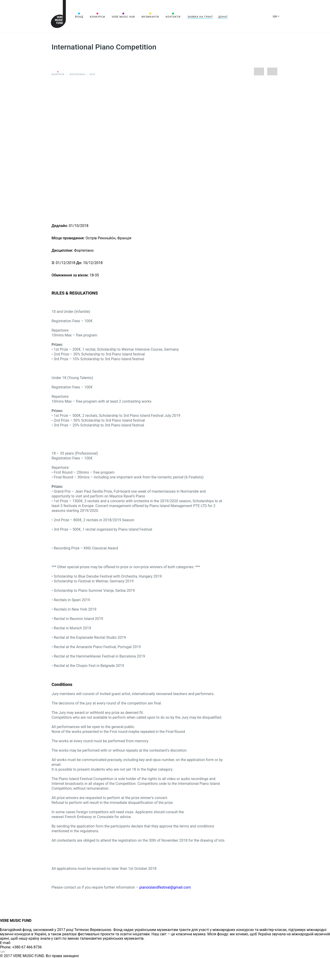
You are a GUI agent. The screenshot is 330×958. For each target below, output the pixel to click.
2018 (92, 74)
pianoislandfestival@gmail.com (165, 887)
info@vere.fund (24, 943)
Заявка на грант (200, 16)
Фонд (79, 16)
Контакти (173, 16)
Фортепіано (77, 74)
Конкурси (97, 16)
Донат (223, 16)
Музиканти (150, 16)
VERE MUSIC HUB (123, 16)
